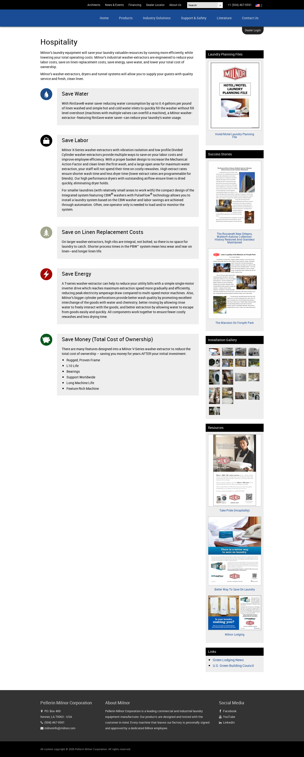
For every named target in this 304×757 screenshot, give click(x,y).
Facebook (230, 711)
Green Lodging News (228, 660)
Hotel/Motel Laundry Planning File (234, 135)
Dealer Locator (155, 5)
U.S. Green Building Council (233, 665)
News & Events (114, 5)
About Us (175, 5)
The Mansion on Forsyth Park (234, 323)
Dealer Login (253, 30)
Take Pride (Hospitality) (234, 510)
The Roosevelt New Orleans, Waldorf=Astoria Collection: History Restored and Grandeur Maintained (235, 238)
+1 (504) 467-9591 (240, 5)
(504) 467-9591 (54, 722)
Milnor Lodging (234, 634)
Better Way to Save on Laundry (234, 589)
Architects (93, 5)
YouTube (229, 717)
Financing (134, 5)
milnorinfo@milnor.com (59, 728)
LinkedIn (229, 722)
